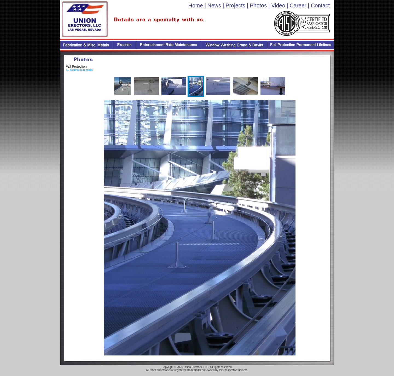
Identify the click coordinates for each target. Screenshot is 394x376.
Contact (320, 5)
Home (195, 5)
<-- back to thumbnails (79, 69)
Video (278, 5)
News (214, 5)
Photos (258, 5)
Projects (235, 5)
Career (298, 5)
